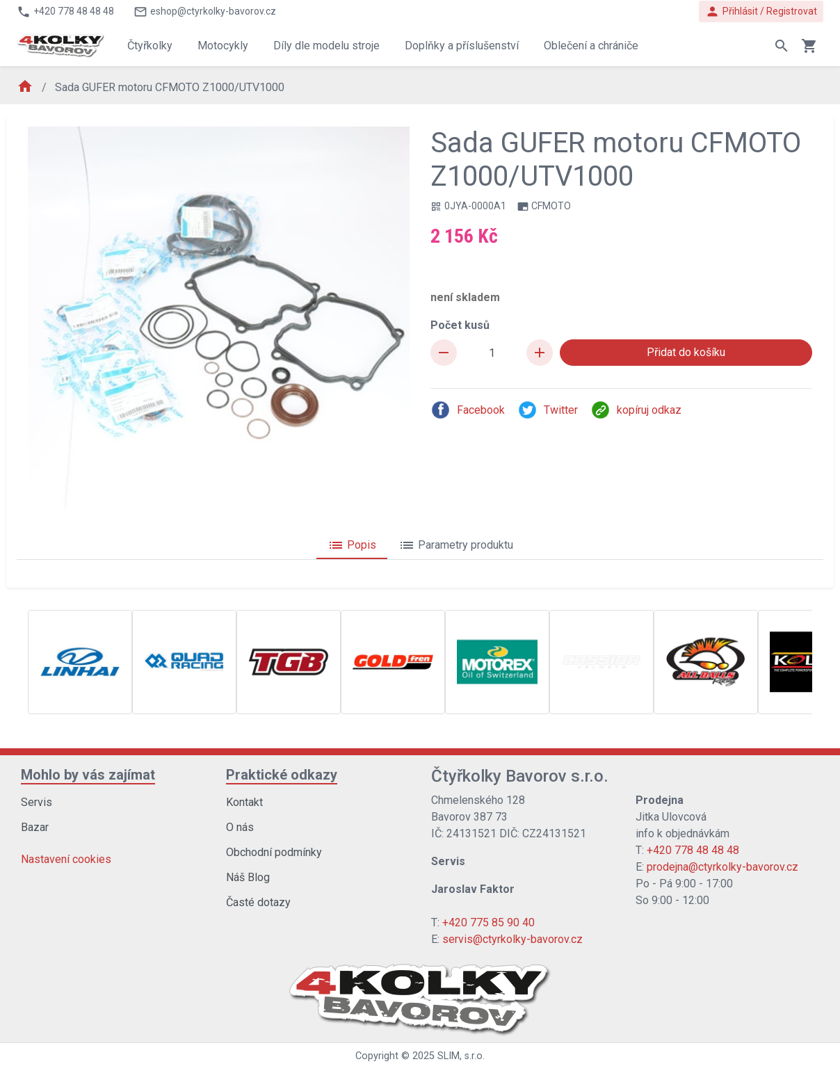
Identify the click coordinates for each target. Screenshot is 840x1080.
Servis (36, 802)
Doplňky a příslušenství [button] (462, 45)
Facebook (467, 410)
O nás (240, 827)
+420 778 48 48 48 (693, 850)
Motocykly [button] (222, 45)
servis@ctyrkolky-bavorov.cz (512, 939)
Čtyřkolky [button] (149, 45)
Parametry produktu (455, 545)
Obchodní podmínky (274, 852)
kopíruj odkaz (635, 410)
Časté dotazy (258, 902)
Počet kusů (460, 325)
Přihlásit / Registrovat (761, 11)
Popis (352, 545)
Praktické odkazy (281, 774)
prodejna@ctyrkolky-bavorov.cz (722, 866)
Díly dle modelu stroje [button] (326, 45)
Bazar (35, 827)
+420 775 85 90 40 (488, 922)
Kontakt (244, 802)
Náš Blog (248, 877)
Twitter (547, 410)
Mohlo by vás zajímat (88, 774)
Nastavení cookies (66, 859)
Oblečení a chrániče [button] (591, 45)
